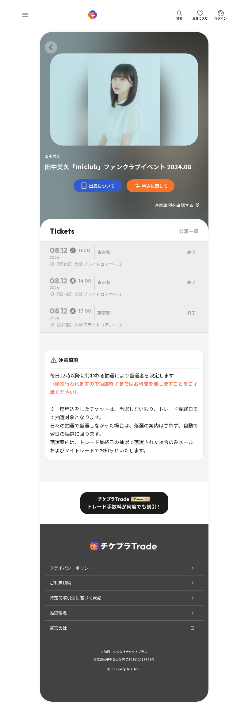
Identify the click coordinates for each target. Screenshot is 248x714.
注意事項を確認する (177, 205)
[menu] (25, 14)
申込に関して (151, 185)
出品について (98, 185)
